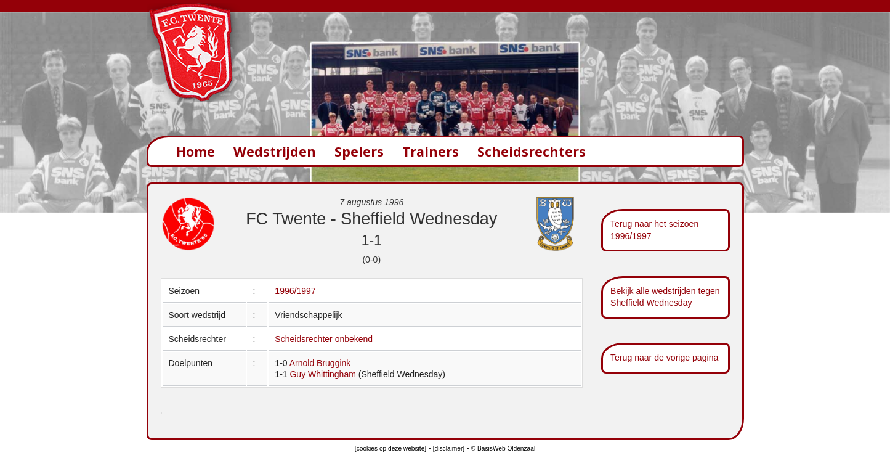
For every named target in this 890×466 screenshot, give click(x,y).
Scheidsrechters (531, 151)
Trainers (430, 151)
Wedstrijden (274, 151)
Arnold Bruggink (320, 363)
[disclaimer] (448, 448)
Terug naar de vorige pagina (664, 357)
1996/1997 (295, 291)
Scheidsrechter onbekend (324, 339)
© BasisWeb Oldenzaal (503, 448)
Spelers (359, 151)
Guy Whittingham (322, 374)
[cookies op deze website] (390, 448)
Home (195, 151)
